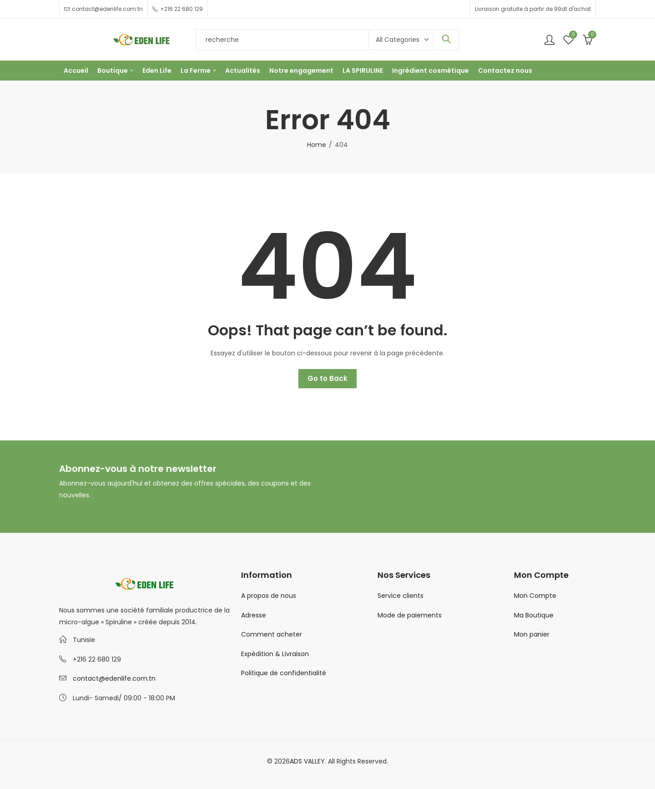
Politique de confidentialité (283, 673)
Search (446, 39)
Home (316, 144)
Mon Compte (535, 595)
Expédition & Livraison (275, 653)
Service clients (400, 595)
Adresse (253, 615)
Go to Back (327, 378)
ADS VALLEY (307, 761)
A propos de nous (268, 595)
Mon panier (531, 634)
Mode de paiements (410, 615)
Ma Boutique (534, 615)
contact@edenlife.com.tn (114, 678)
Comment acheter (271, 634)
